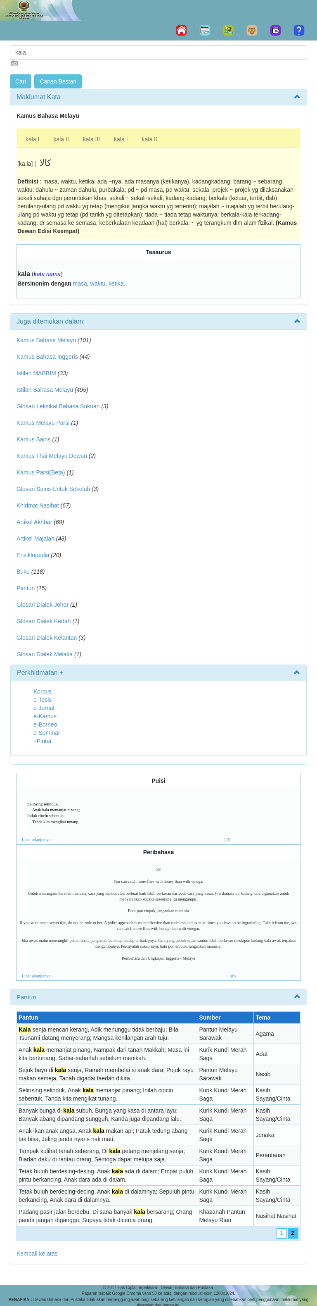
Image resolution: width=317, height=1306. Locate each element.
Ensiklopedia (33, 555)
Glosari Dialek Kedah (44, 621)
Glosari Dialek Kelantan (47, 637)
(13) (227, 839)
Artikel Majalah (35, 538)
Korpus (42, 691)
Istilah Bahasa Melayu (45, 389)
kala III (91, 139)
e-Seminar (46, 732)
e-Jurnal (43, 708)
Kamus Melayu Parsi (43, 422)
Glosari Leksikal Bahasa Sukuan (58, 406)
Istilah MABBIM (36, 373)
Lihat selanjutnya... (38, 839)
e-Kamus (45, 716)
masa (80, 283)
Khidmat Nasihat (38, 505)
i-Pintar (42, 741)
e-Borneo (45, 724)
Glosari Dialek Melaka (45, 654)
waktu (98, 283)
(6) (233, 976)
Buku (23, 571)
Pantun (26, 588)
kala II (61, 139)
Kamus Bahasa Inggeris (47, 356)
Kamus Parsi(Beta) (41, 472)
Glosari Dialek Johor (43, 604)
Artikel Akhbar (34, 522)
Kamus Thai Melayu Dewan (52, 456)
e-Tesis (42, 699)
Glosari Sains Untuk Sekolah (53, 489)
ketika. (117, 283)
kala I (32, 139)
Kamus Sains (33, 439)
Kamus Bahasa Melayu (47, 340)
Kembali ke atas (37, 1253)
